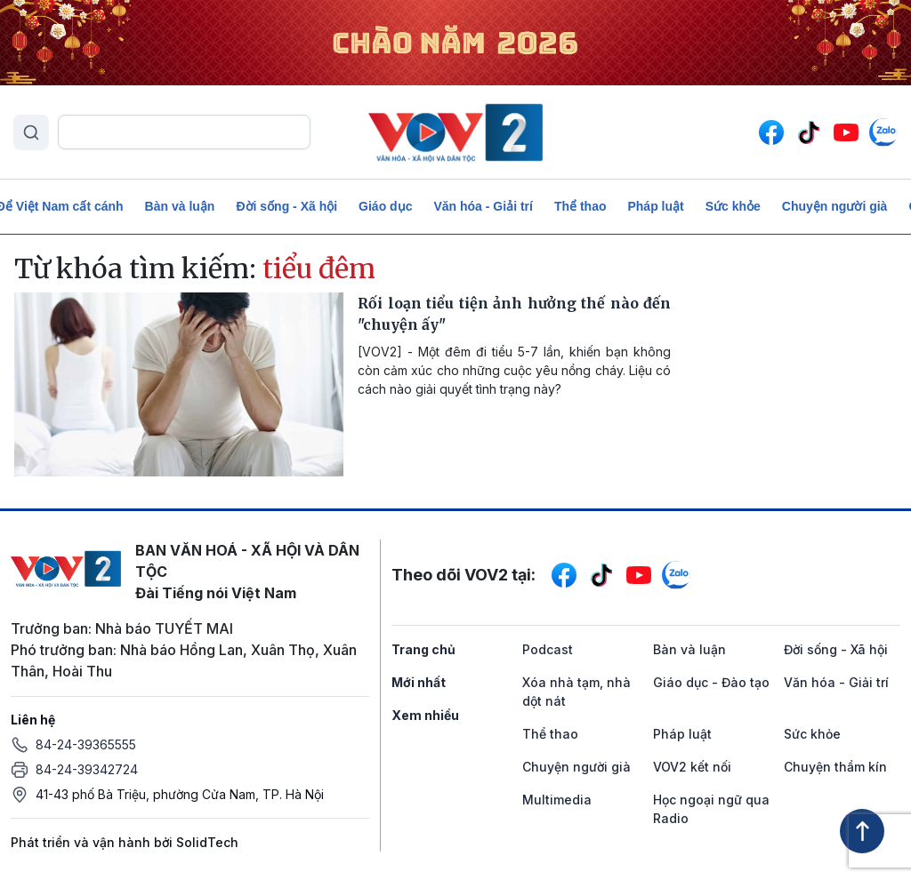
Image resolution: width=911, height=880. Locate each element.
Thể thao (580, 206)
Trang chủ (423, 649)
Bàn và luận (180, 206)
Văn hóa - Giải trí (482, 206)
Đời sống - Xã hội (286, 206)
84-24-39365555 (86, 744)
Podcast (547, 649)
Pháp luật (655, 206)
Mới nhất (418, 682)
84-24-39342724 (87, 769)
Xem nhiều (425, 715)
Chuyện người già (835, 206)
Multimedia (557, 799)
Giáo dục (385, 206)
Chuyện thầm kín (835, 766)
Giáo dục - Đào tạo (711, 682)
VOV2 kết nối (692, 766)
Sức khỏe (733, 206)
